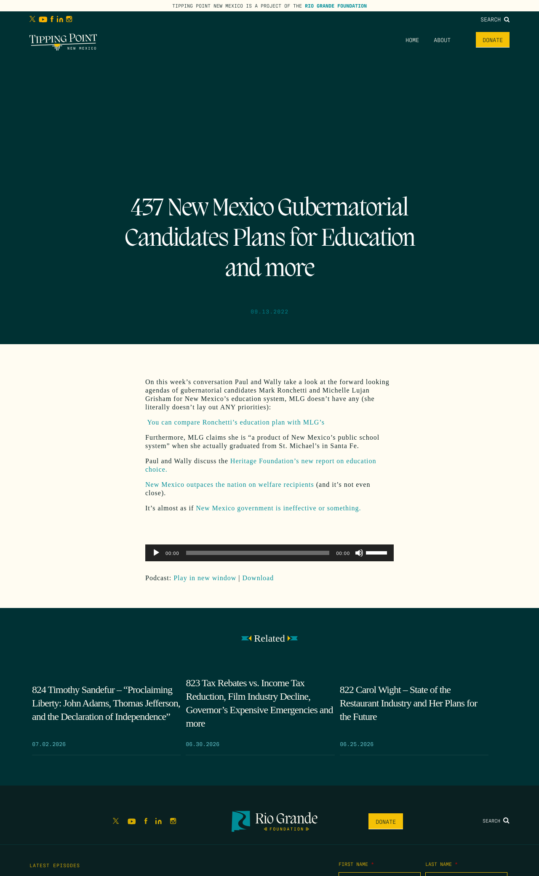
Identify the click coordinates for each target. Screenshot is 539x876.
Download (258, 577)
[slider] (258, 553)
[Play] (156, 553)
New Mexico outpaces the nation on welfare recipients (229, 484)
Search (495, 19)
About (442, 39)
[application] (269, 552)
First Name (356, 863)
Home (412, 39)
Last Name (441, 863)
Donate (493, 39)
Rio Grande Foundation (336, 5)
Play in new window (204, 577)
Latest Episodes (54, 865)
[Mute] (359, 553)
